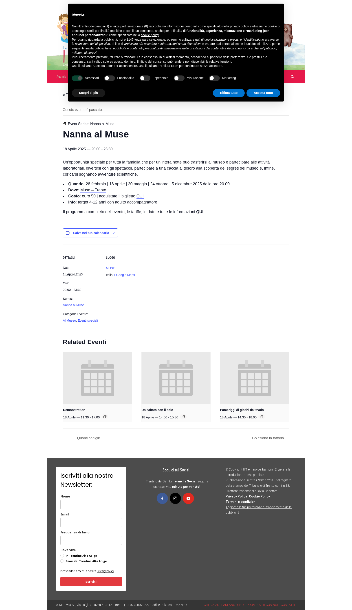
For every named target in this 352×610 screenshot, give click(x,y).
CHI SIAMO (211, 605)
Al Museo (69, 320)
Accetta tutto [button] (263, 93)
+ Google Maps (124, 275)
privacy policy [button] (239, 26)
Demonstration (74, 410)
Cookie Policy (259, 496)
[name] (91, 504)
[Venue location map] (172, 275)
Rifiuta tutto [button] (229, 93)
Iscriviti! (91, 581)
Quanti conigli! (88, 438)
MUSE (110, 268)
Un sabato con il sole (157, 410)
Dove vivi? (68, 550)
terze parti (141, 39)
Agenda (61, 76)
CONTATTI (288, 605)
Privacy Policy (105, 571)
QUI (140, 196)
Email (64, 514)
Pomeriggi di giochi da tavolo (242, 410)
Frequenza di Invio (75, 532)
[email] (91, 522)
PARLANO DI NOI (232, 605)
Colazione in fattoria (268, 438)
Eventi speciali (88, 320)
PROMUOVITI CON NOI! (263, 605)
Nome (65, 496)
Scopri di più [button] (88, 93)
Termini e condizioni (241, 502)
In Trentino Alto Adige (81, 556)
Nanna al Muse (73, 305)
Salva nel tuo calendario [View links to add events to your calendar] (91, 233)
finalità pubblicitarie (98, 48)
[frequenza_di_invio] (91, 540)
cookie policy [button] (149, 35)
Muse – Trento (93, 190)
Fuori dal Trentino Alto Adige (86, 561)
